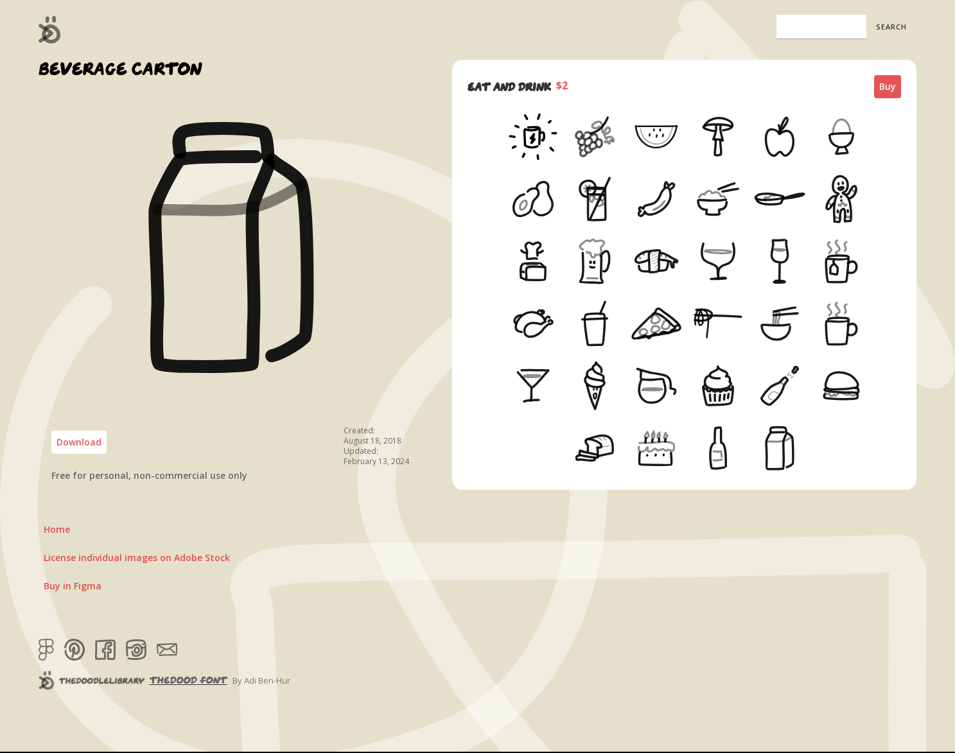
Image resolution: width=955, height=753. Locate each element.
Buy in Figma (72, 586)
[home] (50, 29)
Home (57, 529)
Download (79, 442)
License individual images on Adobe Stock (137, 557)
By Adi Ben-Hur (261, 680)
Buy (887, 86)
